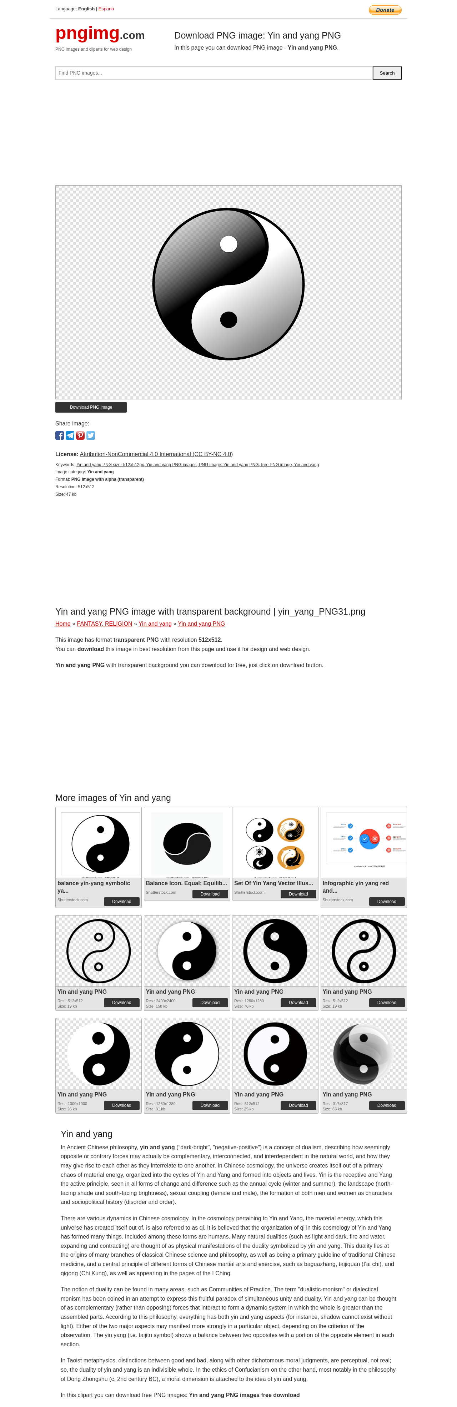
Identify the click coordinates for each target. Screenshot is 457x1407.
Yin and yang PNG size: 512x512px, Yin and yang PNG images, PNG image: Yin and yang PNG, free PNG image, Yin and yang (197, 464)
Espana (106, 8)
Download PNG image (91, 407)
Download (121, 901)
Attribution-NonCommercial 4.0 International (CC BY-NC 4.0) (156, 454)
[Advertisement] (228, 135)
